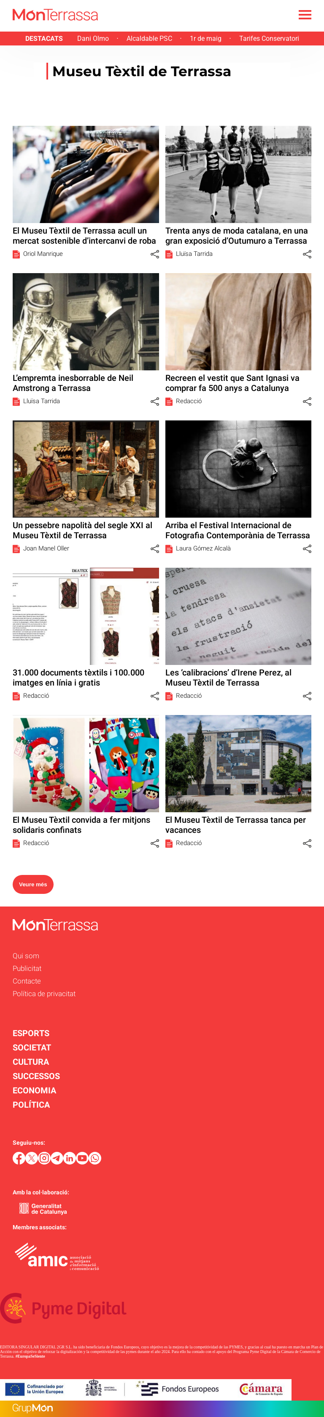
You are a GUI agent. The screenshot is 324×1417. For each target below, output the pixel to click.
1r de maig (205, 39)
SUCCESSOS (36, 1076)
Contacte (27, 981)
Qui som (26, 956)
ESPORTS (31, 1033)
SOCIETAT (32, 1047)
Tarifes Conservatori (269, 39)
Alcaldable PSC (149, 39)
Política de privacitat (44, 993)
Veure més (33, 884)
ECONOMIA (34, 1090)
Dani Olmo (93, 39)
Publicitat (27, 968)
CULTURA (31, 1062)
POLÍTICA (31, 1105)
